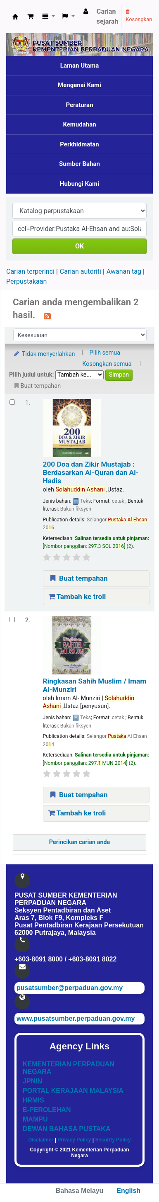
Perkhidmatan (79, 144)
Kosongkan (139, 15)
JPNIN (32, 1081)
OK (79, 246)
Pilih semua (105, 352)
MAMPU (35, 1119)
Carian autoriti (80, 271)
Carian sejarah (108, 16)
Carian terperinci (30, 271)
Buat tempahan (78, 578)
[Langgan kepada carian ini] (47, 316)
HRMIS (33, 1100)
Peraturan (79, 105)
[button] (30, 16)
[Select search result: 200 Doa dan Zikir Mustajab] (12, 402)
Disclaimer (40, 1140)
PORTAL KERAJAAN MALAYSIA (73, 1090)
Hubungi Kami (79, 183)
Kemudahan (79, 124)
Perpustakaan (26, 281)
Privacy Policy (74, 1140)
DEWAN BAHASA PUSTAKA (66, 1128)
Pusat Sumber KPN (15, 16)
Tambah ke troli (77, 596)
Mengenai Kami (79, 85)
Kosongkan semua (106, 363)
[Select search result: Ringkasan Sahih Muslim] (12, 619)
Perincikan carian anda (79, 842)
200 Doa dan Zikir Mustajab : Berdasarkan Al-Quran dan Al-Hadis (91, 472)
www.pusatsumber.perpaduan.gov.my (76, 1018)
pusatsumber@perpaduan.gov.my (70, 987)
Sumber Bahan (79, 164)
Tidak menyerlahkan (44, 354)
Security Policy (113, 1140)
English (128, 1190)
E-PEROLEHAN (47, 1109)
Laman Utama (79, 65)
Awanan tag (124, 271)
